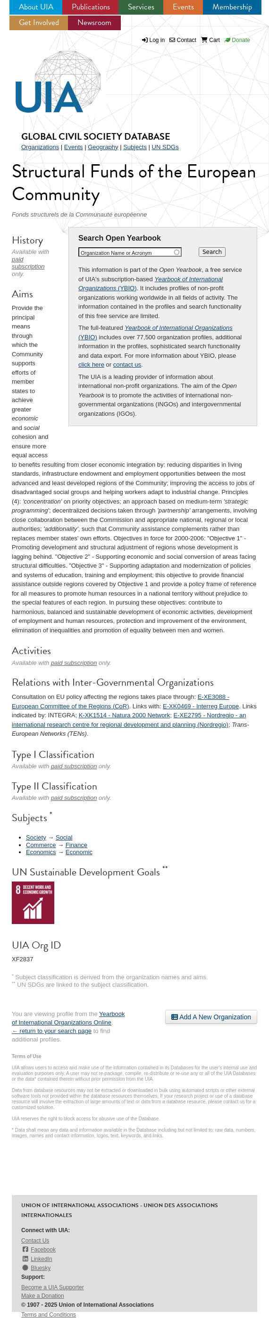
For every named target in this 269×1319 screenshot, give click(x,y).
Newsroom (94, 22)
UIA (47, 76)
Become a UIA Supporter (52, 1287)
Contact (182, 40)
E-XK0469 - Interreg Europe (201, 706)
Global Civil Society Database (95, 136)
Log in (157, 40)
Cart (210, 40)
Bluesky (35, 1267)
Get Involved (39, 22)
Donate (237, 40)
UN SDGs (165, 147)
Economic (79, 852)
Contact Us (35, 1240)
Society (36, 837)
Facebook (38, 1249)
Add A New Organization (211, 1017)
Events (183, 7)
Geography (103, 147)
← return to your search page (52, 1030)
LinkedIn (36, 1258)
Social (64, 837)
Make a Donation (42, 1296)
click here (91, 364)
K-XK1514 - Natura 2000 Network (124, 715)
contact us (127, 364)
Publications (91, 7)
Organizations (40, 147)
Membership (232, 7)
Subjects (135, 147)
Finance (76, 845)
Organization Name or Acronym (116, 253)
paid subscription (28, 263)
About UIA (36, 7)
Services (141, 7)
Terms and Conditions (48, 1314)
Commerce (41, 845)
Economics (41, 852)
